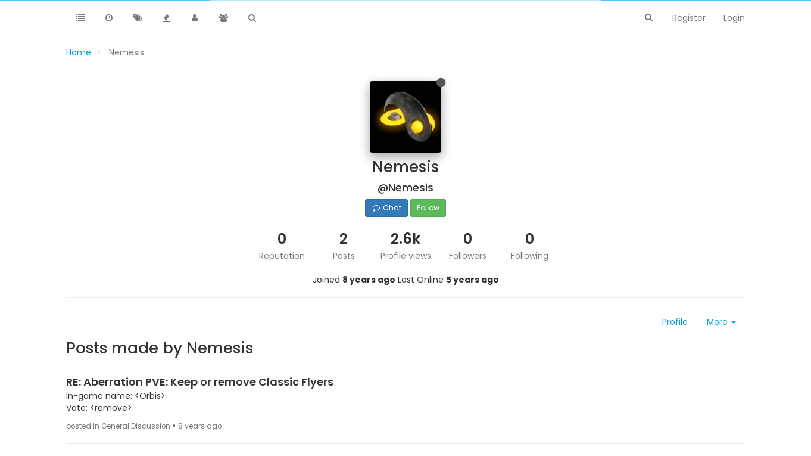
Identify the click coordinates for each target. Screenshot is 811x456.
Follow (428, 208)
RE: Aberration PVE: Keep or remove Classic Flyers (199, 381)
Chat (386, 208)
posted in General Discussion (118, 426)
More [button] (721, 322)
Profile (675, 322)
